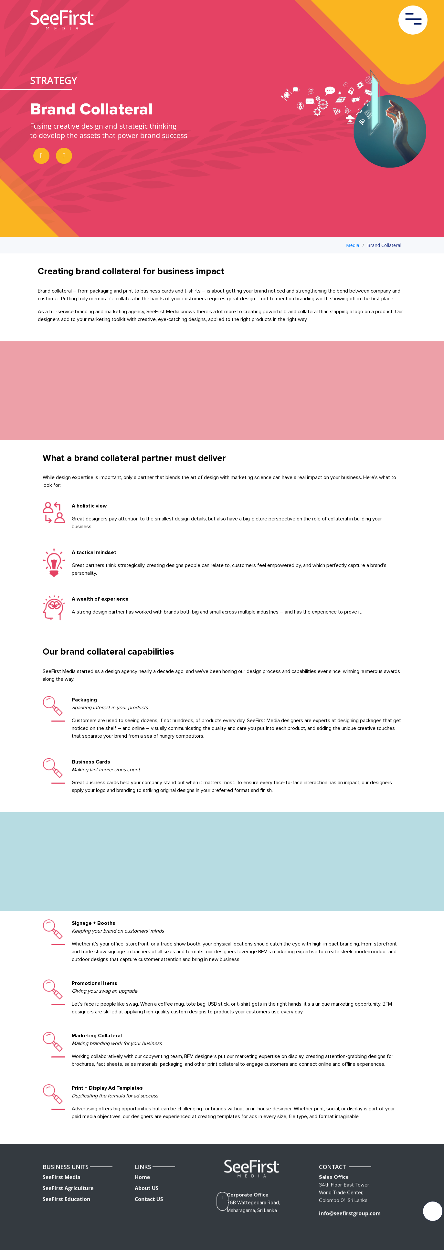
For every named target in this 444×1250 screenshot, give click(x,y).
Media (352, 245)
